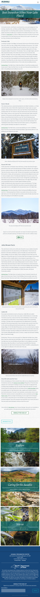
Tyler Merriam (11, 407)
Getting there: (4, 65)
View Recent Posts (7, 421)
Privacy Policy (17, 560)
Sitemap (24, 560)
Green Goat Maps (32, 388)
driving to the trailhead (19, 382)
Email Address (4, 587)
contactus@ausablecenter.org (20, 558)
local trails (9, 34)
